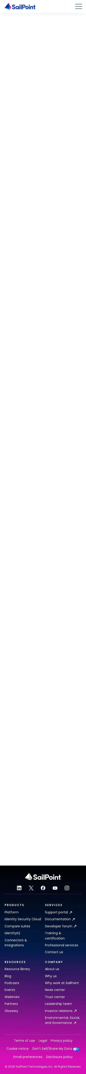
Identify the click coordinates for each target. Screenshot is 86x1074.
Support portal (58, 912)
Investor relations (61, 1011)
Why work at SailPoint (62, 983)
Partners (11, 1003)
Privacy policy (61, 1041)
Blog (8, 976)
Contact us (54, 952)
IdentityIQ (12, 933)
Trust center (55, 997)
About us (52, 969)
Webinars (12, 997)
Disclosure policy (59, 1057)
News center (55, 990)
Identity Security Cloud (23, 919)
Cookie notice (17, 1049)
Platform (12, 912)
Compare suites (17, 926)
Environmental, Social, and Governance (62, 1020)
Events (10, 990)
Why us (51, 976)
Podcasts (12, 983)
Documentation (60, 919)
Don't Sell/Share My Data (56, 1049)
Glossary (11, 1011)
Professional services (61, 945)
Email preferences (27, 1057)
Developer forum (60, 926)
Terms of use (24, 1041)
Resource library (17, 969)
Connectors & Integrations (16, 942)
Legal (43, 1041)
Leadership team (58, 1003)
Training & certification (55, 935)
